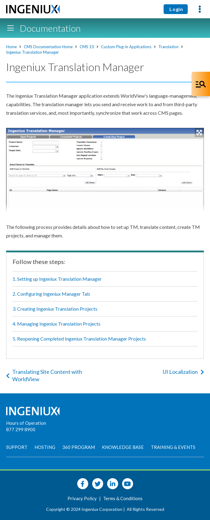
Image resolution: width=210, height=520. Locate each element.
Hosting (44, 447)
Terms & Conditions (123, 498)
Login (175, 9)
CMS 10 (87, 46)
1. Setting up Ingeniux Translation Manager (57, 279)
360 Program (78, 447)
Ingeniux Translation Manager (32, 52)
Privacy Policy (82, 498)
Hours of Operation (26, 423)
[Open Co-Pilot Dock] (201, 84)
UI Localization (183, 371)
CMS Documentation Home (48, 46)
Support (16, 447)
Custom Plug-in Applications (126, 46)
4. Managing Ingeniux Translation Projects (56, 324)
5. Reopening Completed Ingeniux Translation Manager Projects (79, 338)
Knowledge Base (123, 447)
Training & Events (173, 447)
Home (11, 46)
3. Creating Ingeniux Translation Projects (55, 309)
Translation (168, 46)
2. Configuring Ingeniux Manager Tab (51, 294)
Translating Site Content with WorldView (44, 375)
